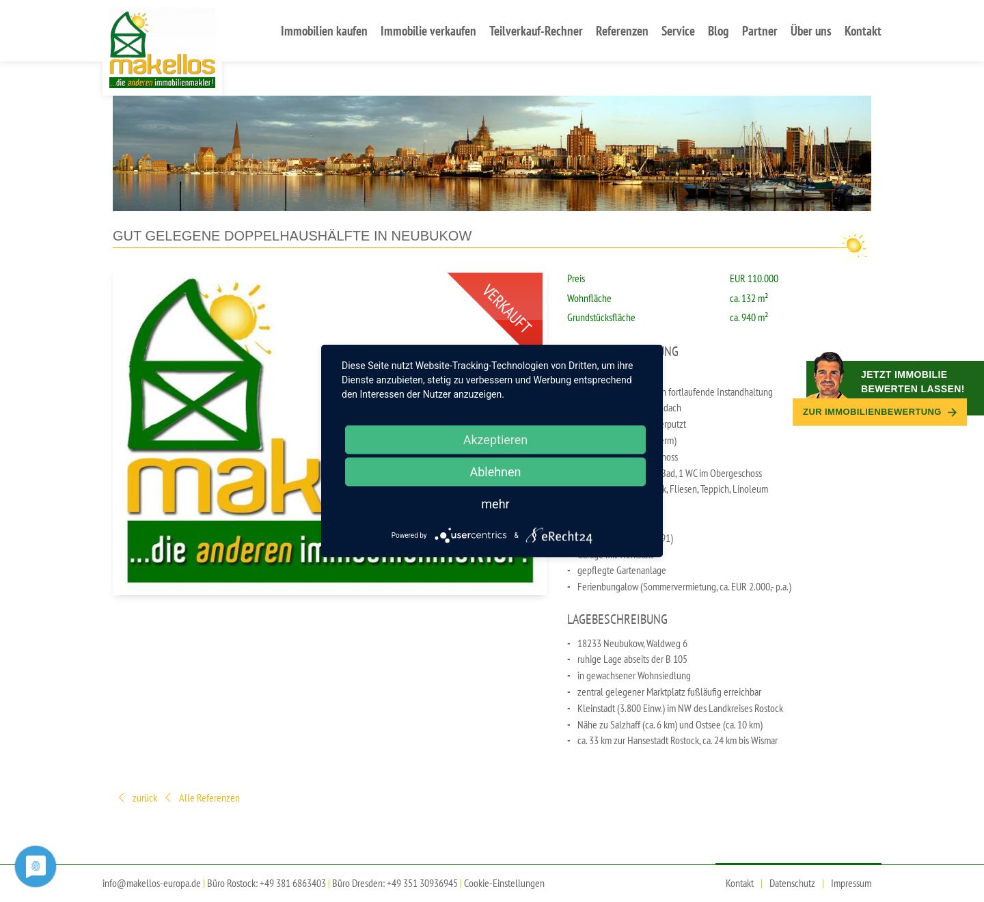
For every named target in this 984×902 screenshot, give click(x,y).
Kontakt (863, 30)
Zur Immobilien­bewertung (880, 412)
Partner (760, 30)
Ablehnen (495, 472)
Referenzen (622, 30)
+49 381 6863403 (293, 883)
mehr (495, 504)
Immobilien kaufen (324, 30)
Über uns (811, 30)
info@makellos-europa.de (151, 883)
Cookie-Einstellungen (504, 883)
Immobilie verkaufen (428, 30)
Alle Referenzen (201, 798)
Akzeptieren (495, 440)
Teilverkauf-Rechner (536, 30)
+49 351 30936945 (422, 883)
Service (678, 30)
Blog (718, 30)
